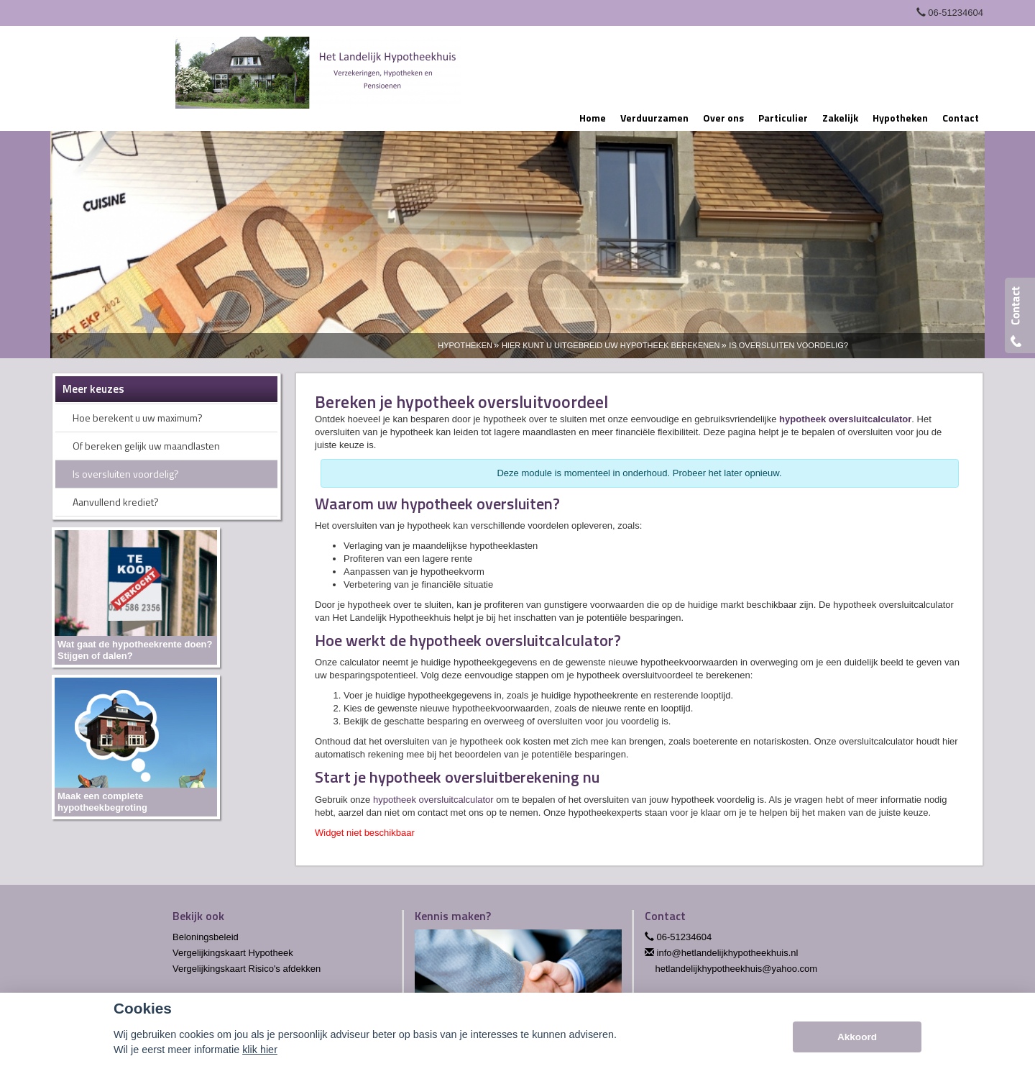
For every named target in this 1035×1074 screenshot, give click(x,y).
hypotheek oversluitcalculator (845, 419)
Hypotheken (465, 345)
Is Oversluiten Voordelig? (788, 345)
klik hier (259, 1049)
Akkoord (857, 1037)
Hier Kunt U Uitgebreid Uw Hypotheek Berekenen (611, 345)
